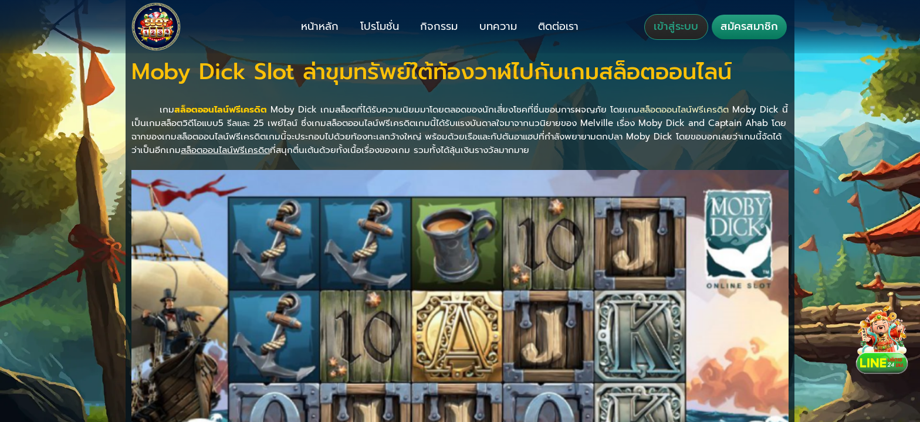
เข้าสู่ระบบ (676, 26)
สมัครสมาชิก (749, 26)
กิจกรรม (439, 26)
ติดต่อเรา (558, 26)
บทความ (498, 26)
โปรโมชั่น (379, 26)
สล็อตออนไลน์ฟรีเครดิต (684, 109)
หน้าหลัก (320, 26)
